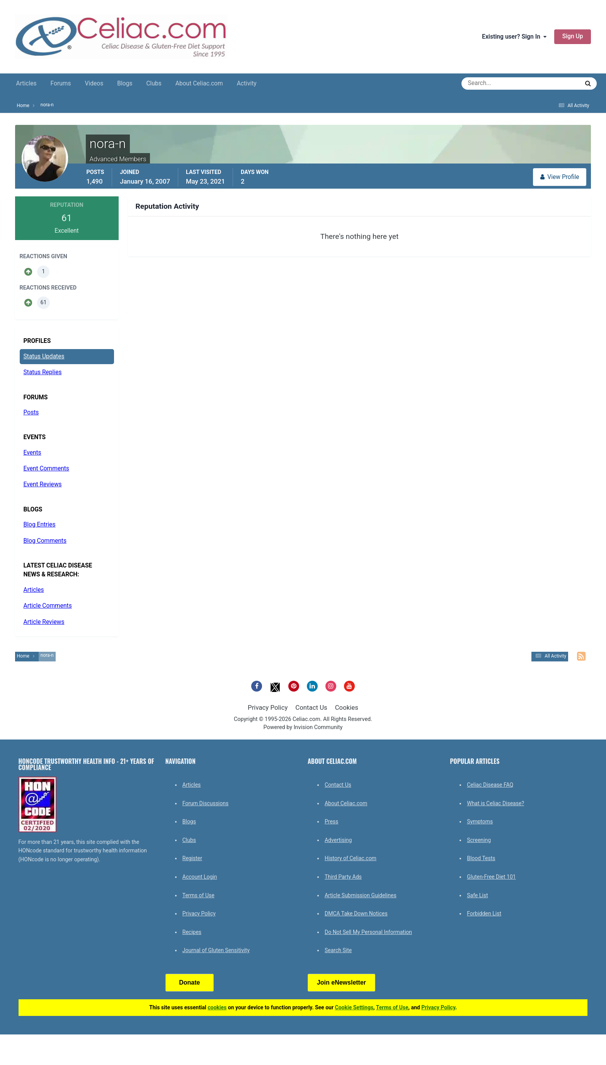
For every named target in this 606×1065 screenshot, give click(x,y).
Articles (26, 83)
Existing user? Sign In (514, 36)
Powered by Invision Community (303, 727)
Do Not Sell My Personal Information (368, 932)
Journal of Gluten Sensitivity (216, 950)
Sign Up (572, 36)
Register (192, 858)
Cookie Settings (354, 1007)
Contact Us (311, 707)
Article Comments (48, 605)
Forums (61, 83)
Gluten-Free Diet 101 (491, 877)
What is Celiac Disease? (495, 803)
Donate (189, 982)
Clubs (153, 83)
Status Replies (43, 372)
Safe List (477, 895)
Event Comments (46, 468)
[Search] (492, 83)
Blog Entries (40, 524)
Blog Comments (45, 540)
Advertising (338, 840)
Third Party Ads (343, 877)
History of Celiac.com (350, 858)
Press (331, 821)
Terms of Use (198, 895)
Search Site (338, 950)
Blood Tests (481, 858)
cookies (217, 1007)
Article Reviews (44, 622)
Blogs (124, 83)
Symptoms (480, 821)
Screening (479, 840)
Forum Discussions (205, 803)
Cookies (346, 707)
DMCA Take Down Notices (356, 913)
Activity (247, 83)
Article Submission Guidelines (361, 895)
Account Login (199, 877)
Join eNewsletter (341, 982)
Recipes (191, 932)
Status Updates (44, 356)
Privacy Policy (268, 707)
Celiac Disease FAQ (490, 785)
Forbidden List (484, 913)
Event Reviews (43, 484)
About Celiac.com (199, 83)
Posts (31, 412)
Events (32, 452)
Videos (94, 83)
